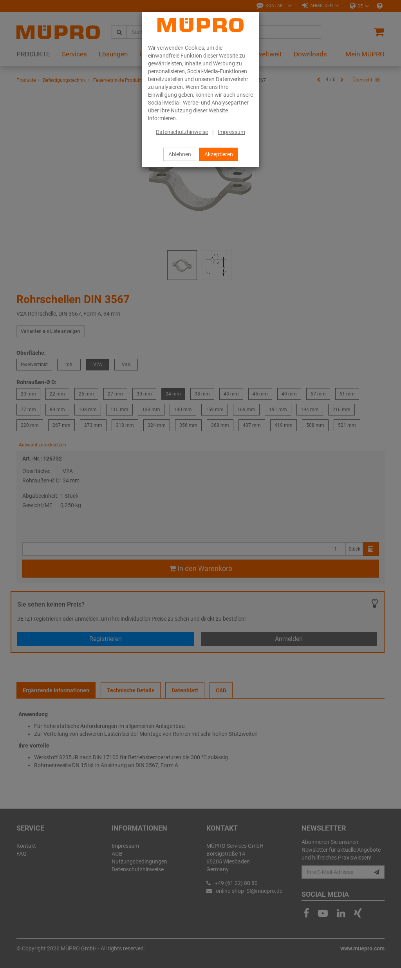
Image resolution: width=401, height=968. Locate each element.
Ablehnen (179, 154)
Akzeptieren (218, 154)
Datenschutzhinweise (182, 132)
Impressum (231, 132)
